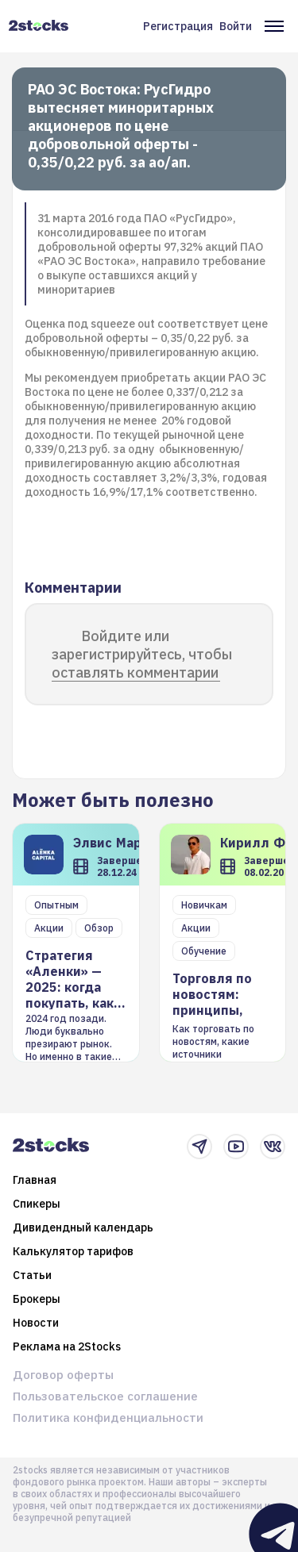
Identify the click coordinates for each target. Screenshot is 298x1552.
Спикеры (36, 1204)
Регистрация (178, 26)
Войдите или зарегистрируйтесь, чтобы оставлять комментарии (142, 654)
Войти (235, 26)
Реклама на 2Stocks (67, 1346)
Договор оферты (63, 1374)
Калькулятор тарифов (73, 1251)
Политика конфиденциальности (108, 1417)
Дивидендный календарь (83, 1227)
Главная (34, 1180)
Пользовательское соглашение (105, 1396)
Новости (36, 1323)
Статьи (32, 1275)
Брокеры (36, 1299)
